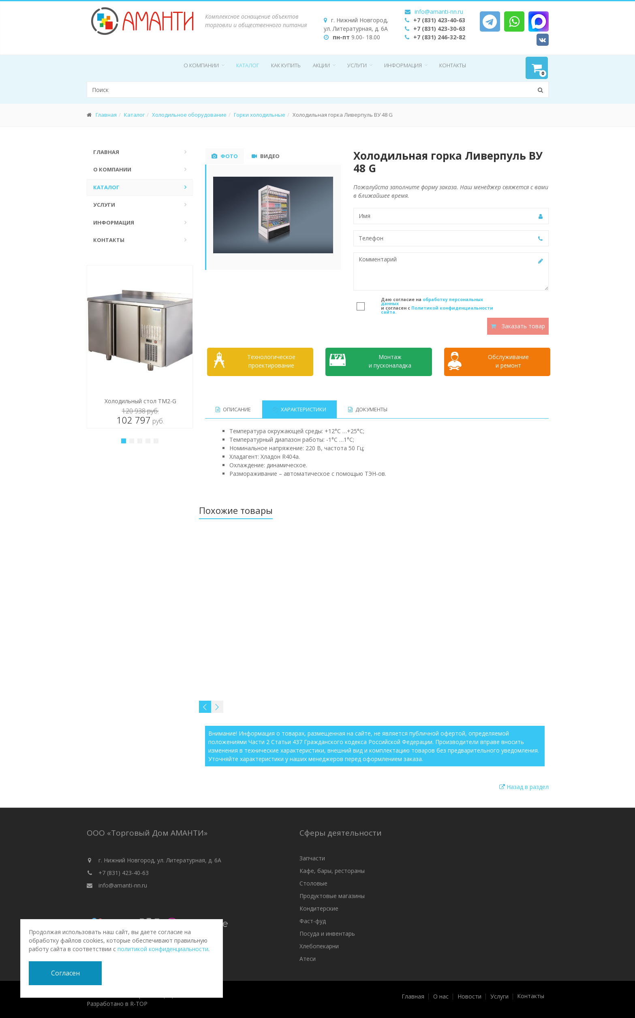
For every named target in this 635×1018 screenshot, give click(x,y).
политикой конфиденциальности (163, 949)
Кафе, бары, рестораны (332, 871)
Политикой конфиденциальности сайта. (437, 310)
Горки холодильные (259, 114)
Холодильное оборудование (189, 114)
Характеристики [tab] (299, 409)
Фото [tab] (225, 156)
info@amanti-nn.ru (439, 11)
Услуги (357, 65)
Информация (403, 65)
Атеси (307, 958)
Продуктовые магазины (332, 896)
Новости (469, 996)
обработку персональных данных (432, 302)
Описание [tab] (233, 409)
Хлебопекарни (319, 946)
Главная (106, 114)
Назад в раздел (524, 787)
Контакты (452, 65)
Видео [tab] (266, 156)
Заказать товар (518, 326)
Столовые (313, 883)
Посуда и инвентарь (327, 933)
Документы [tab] (367, 409)
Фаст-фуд (312, 921)
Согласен (65, 973)
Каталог (247, 65)
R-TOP (139, 1003)
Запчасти (312, 858)
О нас (441, 996)
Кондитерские (318, 908)
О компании (201, 65)
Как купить (286, 65)
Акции (321, 65)
